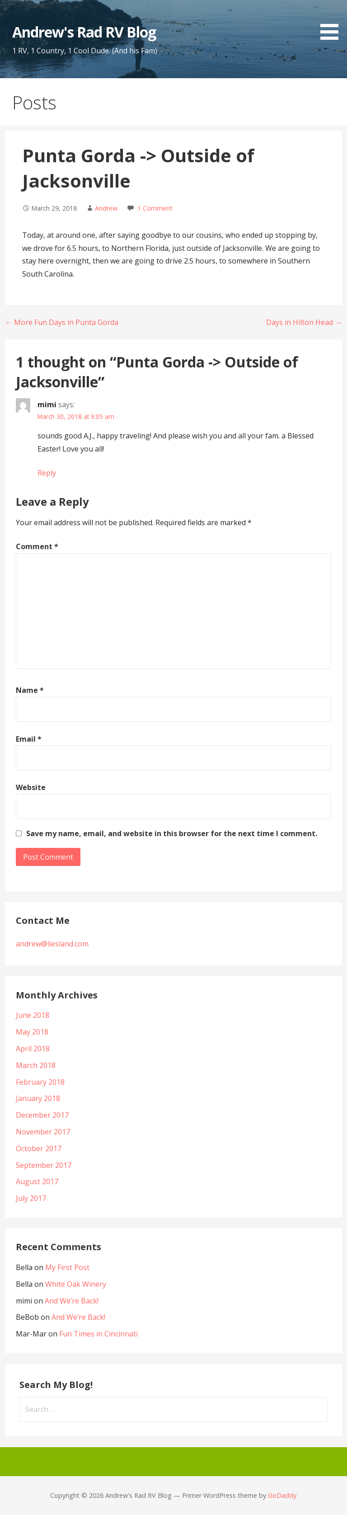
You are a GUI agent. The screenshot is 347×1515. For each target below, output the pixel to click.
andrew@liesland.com (52, 944)
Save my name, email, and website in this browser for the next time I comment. (171, 833)
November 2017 (43, 1132)
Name (30, 690)
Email (29, 739)
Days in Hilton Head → (304, 322)
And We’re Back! (71, 1301)
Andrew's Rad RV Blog (84, 32)
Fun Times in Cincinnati (98, 1334)
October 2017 (38, 1148)
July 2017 (31, 1198)
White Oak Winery (75, 1284)
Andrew (106, 208)
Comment (37, 546)
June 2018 (32, 1015)
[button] (332, 21)
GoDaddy (282, 1495)
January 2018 (38, 1098)
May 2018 (32, 1032)
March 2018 (36, 1065)
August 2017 (37, 1181)
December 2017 (42, 1115)
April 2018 (33, 1049)
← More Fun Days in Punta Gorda (61, 322)
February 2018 (40, 1082)
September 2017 (43, 1165)
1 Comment (155, 208)
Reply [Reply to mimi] (47, 473)
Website (31, 787)
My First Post (67, 1267)
